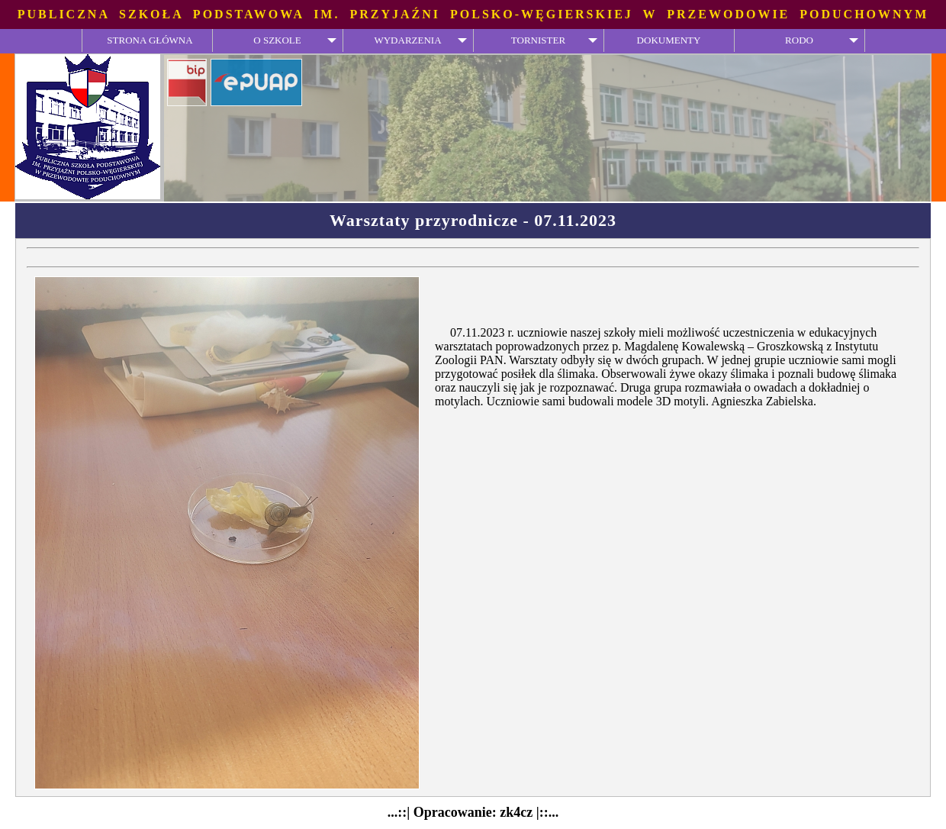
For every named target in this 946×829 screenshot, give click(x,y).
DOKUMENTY (669, 40)
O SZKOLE (277, 40)
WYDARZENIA (407, 40)
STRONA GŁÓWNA (149, 40)
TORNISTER (538, 40)
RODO (799, 40)
